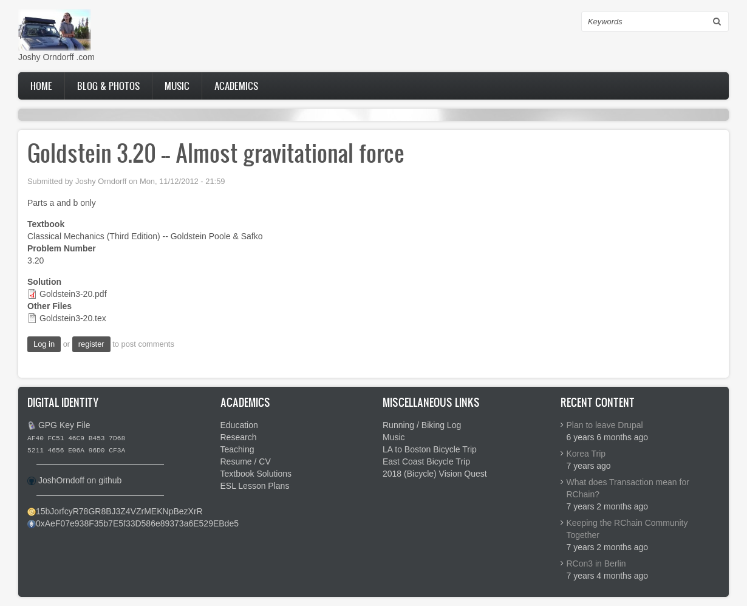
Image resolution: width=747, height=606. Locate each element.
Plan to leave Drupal (605, 425)
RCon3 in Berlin (596, 563)
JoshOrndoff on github (80, 480)
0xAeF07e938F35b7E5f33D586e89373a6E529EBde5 (137, 523)
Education (239, 425)
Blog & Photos (108, 85)
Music (177, 85)
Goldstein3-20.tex (72, 318)
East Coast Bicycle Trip (426, 461)
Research (238, 437)
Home (41, 85)
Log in (44, 344)
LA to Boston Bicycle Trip (430, 449)
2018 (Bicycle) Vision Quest (435, 473)
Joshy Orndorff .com (56, 57)
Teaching (237, 449)
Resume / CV (245, 461)
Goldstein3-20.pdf (73, 294)
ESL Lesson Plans (255, 486)
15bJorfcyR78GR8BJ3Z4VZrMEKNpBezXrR (119, 511)
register (91, 344)
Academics (236, 85)
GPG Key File (64, 425)
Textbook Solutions (256, 473)
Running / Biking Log (422, 425)
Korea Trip (586, 453)
